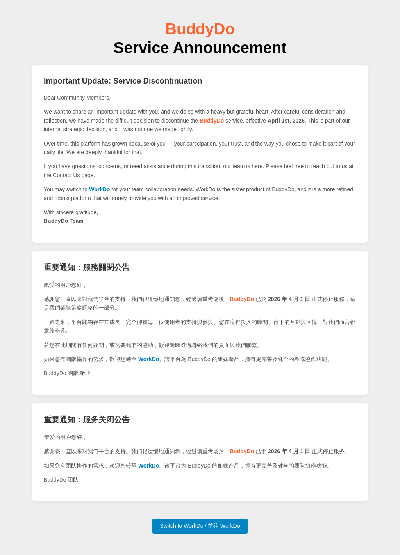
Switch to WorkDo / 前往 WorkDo (200, 526)
